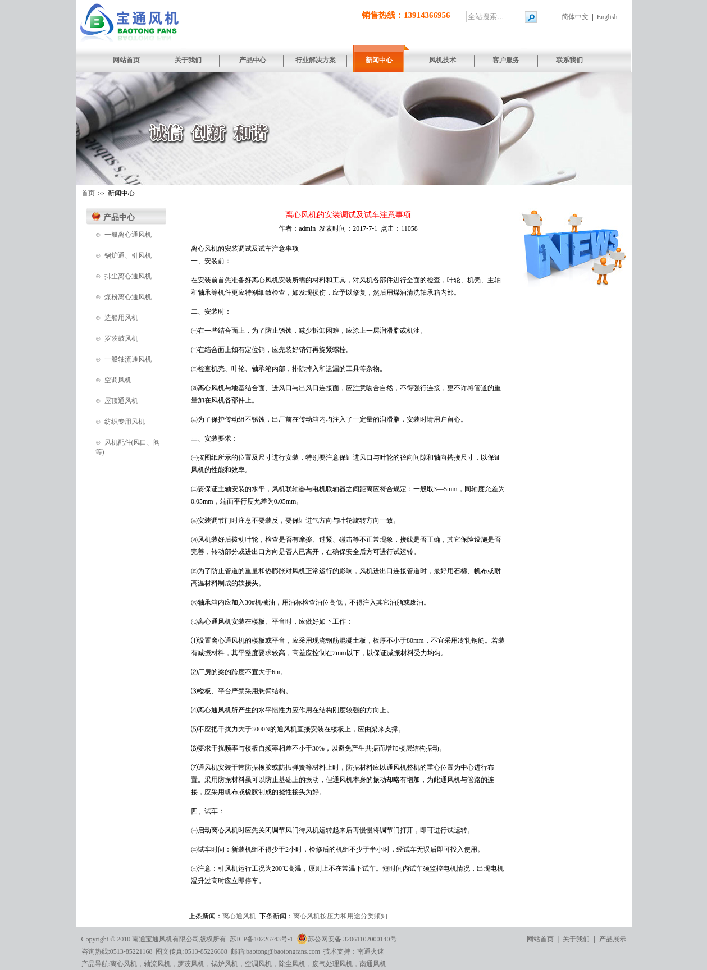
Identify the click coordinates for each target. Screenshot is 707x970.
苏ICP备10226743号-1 (261, 939)
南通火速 (370, 951)
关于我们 (576, 939)
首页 (88, 193)
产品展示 (612, 939)
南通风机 (372, 964)
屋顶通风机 (121, 401)
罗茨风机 (190, 964)
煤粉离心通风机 (128, 297)
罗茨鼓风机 (121, 338)
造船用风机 (121, 318)
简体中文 (575, 17)
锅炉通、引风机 (128, 255)
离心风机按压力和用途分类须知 (340, 916)
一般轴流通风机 (128, 359)
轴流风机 (157, 964)
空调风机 (117, 380)
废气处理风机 (332, 964)
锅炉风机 (224, 964)
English (607, 17)
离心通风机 (239, 916)
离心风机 (123, 964)
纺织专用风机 (124, 421)
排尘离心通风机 (128, 276)
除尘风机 (292, 964)
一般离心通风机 (128, 235)
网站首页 (540, 939)
